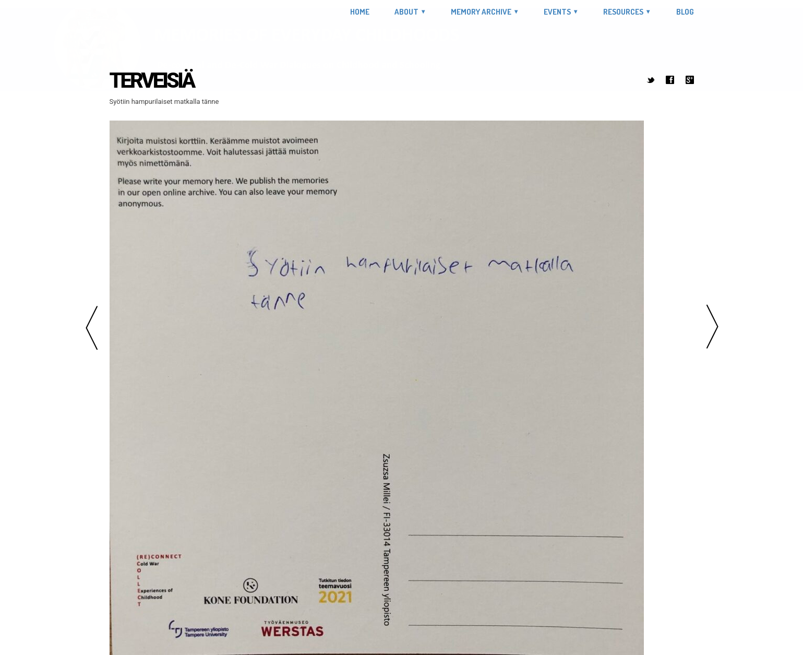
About (406, 12)
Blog (685, 12)
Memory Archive (481, 12)
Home (359, 12)
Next (712, 327)
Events (557, 12)
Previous (91, 327)
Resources (623, 12)
